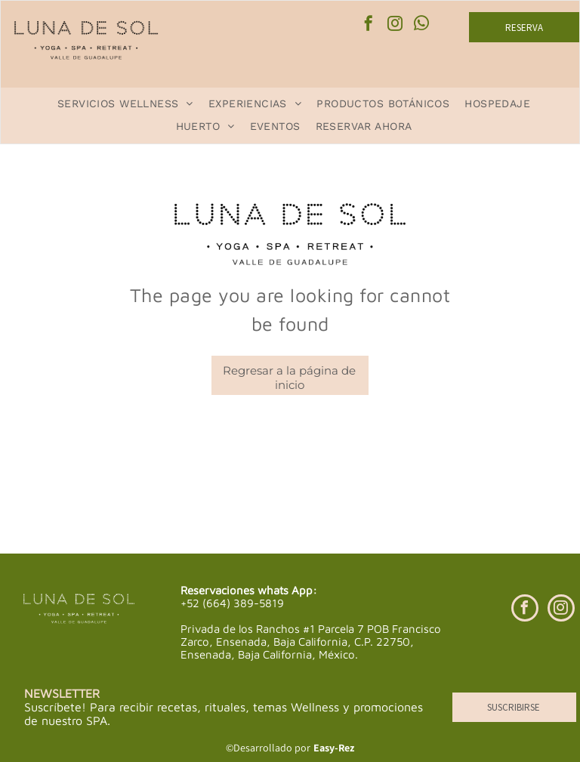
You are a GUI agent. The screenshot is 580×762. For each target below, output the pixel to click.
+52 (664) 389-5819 (232, 603)
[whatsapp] (421, 25)
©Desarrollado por (268, 747)
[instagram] (395, 25)
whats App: (287, 590)
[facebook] (368, 25)
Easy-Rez (333, 747)
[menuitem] (125, 104)
